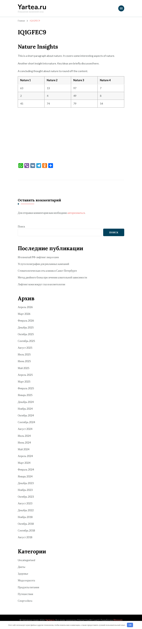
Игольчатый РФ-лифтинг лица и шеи (38, 257)
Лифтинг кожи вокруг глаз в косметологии (41, 284)
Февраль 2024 (26, 469)
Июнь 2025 (24, 361)
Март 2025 (24, 381)
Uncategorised (26, 560)
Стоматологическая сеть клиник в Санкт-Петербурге (47, 270)
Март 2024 (24, 462)
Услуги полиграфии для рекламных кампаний (43, 264)
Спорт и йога (25, 600)
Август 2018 (25, 537)
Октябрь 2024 (26, 415)
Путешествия (25, 594)
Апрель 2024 (25, 456)
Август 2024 (25, 428)
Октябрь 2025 (26, 334)
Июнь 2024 (24, 442)
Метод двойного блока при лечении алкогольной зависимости (52, 277)
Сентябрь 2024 (26, 422)
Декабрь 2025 (26, 327)
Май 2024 (23, 449)
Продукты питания (28, 587)
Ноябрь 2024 (25, 408)
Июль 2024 (24, 435)
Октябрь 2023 (26, 496)
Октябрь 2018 (26, 523)
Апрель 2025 (25, 374)
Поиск (21, 226)
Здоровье (23, 573)
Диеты (21, 566)
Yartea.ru (32, 7)
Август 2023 (25, 503)
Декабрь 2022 (26, 510)
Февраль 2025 (26, 388)
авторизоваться (76, 212)
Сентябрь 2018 (26, 530)
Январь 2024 (25, 476)
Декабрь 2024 (26, 402)
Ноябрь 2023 (25, 489)
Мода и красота (26, 580)
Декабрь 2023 (26, 483)
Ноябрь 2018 (25, 517)
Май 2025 (23, 368)
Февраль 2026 (26, 320)
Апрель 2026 (25, 307)
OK (130, 625)
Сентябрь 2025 (26, 341)
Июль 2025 (24, 354)
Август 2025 (25, 347)
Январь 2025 (25, 395)
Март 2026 (24, 313)
